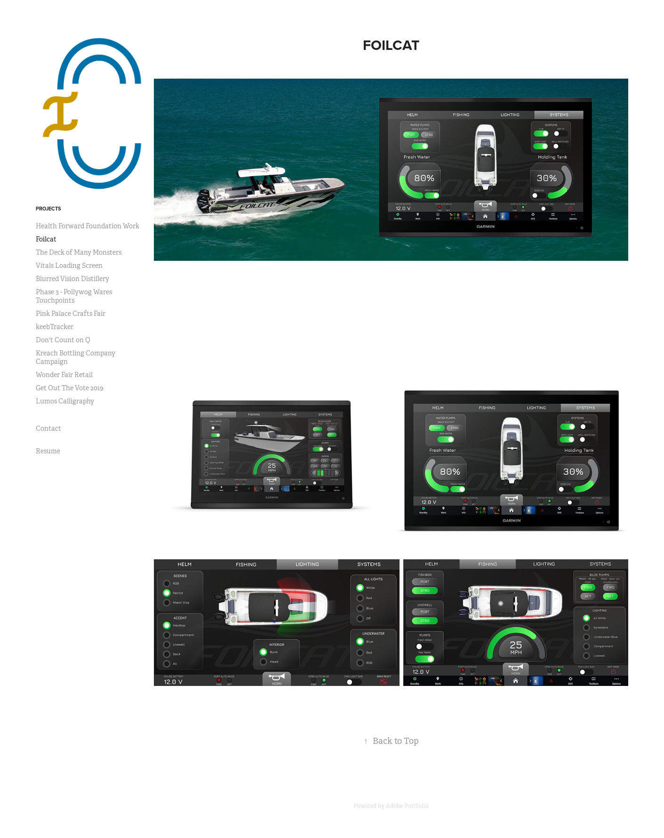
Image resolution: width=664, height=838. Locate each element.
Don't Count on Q (63, 340)
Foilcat (46, 239)
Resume (48, 451)
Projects (48, 208)
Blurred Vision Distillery (72, 278)
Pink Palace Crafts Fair (70, 313)
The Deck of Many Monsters (78, 252)
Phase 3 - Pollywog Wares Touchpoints (74, 296)
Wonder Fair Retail (64, 375)
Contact (48, 428)
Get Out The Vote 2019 (70, 388)
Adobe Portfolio (407, 806)
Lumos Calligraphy (65, 401)
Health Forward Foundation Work (87, 226)
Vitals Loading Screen (69, 265)
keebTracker (54, 326)
